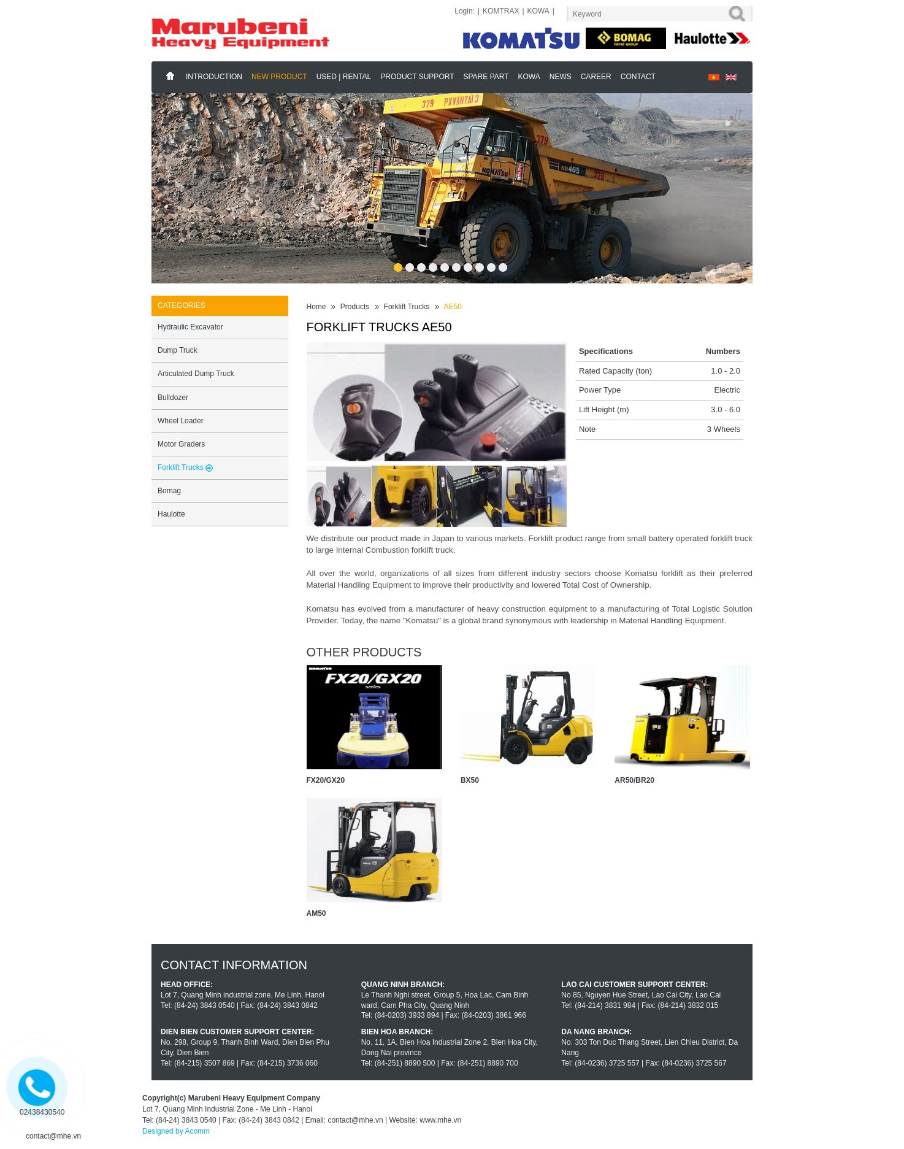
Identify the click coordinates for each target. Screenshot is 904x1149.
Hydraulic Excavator (190, 327)
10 (502, 263)
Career (596, 76)
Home (170, 76)
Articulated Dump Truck (196, 373)
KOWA (538, 11)
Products (354, 306)
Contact (638, 76)
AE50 (453, 306)
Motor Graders (181, 444)
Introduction (214, 76)
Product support (417, 76)
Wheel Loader (181, 421)
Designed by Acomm (176, 1131)
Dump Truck (177, 350)
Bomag (169, 490)
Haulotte (171, 514)
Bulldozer (173, 397)
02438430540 (42, 1112)
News (561, 76)
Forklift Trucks (407, 306)
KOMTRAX (501, 11)
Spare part (486, 76)
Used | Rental (344, 76)
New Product (279, 76)
